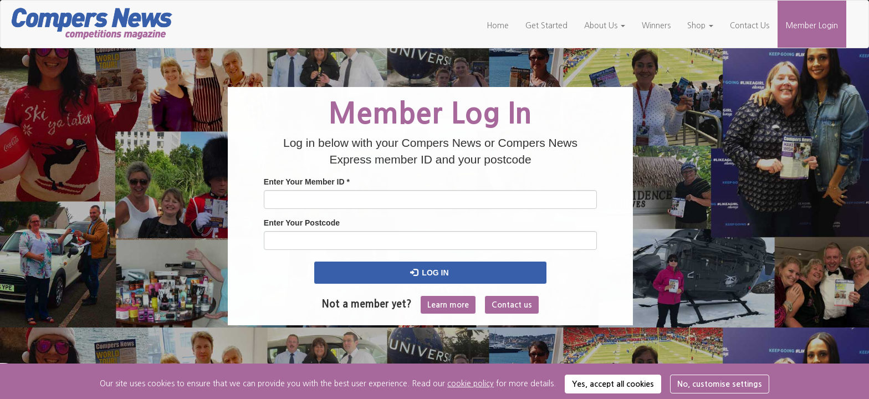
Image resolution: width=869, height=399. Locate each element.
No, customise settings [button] (719, 384)
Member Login (812, 25)
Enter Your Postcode (302, 222)
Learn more (448, 305)
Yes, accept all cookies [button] (613, 384)
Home (498, 25)
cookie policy (470, 383)
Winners (656, 25)
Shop (700, 25)
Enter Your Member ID (307, 181)
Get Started (546, 25)
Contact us (512, 305)
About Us (604, 25)
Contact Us (749, 25)
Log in (429, 272)
